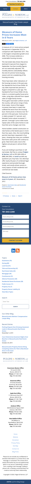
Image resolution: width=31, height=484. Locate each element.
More (25, 9)
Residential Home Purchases (12, 281)
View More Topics (7, 292)
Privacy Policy (15, 443)
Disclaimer (15, 440)
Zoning (5, 263)
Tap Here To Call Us (15, 4)
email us (17, 156)
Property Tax (7, 287)
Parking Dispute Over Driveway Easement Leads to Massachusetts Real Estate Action (15, 329)
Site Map (15, 446)
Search (15, 306)
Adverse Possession (9, 279)
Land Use (6, 266)
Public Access (7, 284)
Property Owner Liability (11, 289)
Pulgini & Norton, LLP (21, 474)
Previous (6, 196)
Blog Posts (15, 452)
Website (15, 437)
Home (5, 9)
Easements (7, 260)
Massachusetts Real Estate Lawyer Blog (15, 15)
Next (20, 196)
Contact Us (15, 449)
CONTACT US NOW (15, 240)
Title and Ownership (10, 268)
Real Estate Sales (12, 185)
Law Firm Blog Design (15, 482)
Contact (15, 9)
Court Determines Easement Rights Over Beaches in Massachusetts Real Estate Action (15, 339)
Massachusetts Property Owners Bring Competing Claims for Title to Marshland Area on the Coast (15, 349)
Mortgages (6, 274)
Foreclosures (7, 276)
